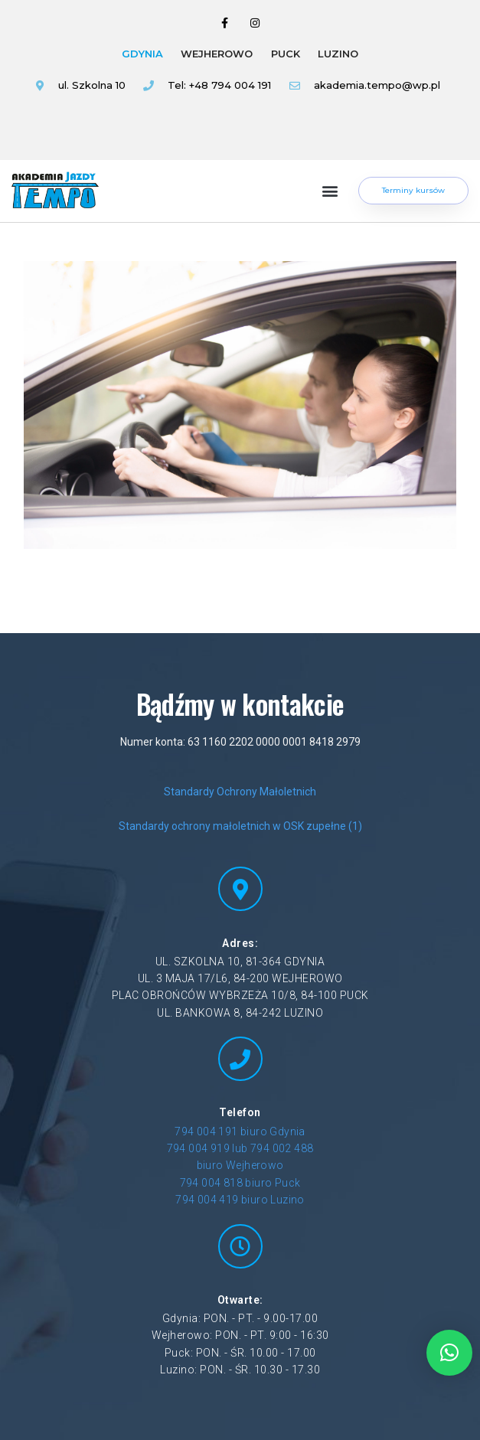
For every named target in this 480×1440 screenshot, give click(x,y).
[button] (330, 191)
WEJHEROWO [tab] (217, 53)
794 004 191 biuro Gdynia (240, 1131)
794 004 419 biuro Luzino (240, 1199)
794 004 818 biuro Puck (240, 1183)
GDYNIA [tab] (142, 53)
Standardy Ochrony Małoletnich (240, 791)
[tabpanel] (235, 98)
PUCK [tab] (285, 53)
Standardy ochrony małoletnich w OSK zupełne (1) (240, 826)
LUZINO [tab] (338, 53)
